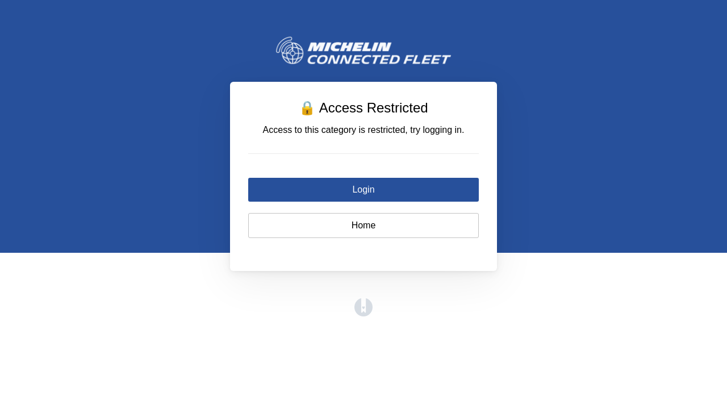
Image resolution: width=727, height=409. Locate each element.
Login (363, 189)
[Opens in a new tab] (363, 313)
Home (364, 225)
